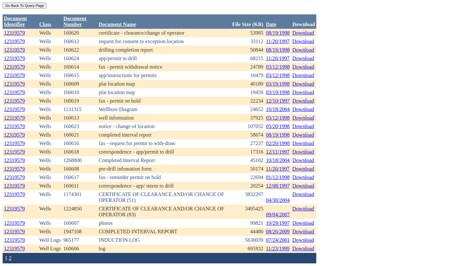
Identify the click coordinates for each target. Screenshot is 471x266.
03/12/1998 (278, 67)
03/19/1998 (278, 84)
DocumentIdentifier (15, 21)
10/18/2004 (278, 109)
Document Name (117, 24)
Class (45, 24)
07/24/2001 (278, 240)
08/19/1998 (278, 33)
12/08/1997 (278, 186)
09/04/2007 (278, 214)
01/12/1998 (278, 177)
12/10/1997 (278, 101)
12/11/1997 (277, 152)
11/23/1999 (277, 248)
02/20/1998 (278, 143)
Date (271, 24)
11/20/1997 (277, 41)
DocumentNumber (74, 21)
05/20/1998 (278, 126)
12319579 (14, 33)
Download (303, 33)
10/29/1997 (278, 223)
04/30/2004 (278, 200)
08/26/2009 (278, 231)
